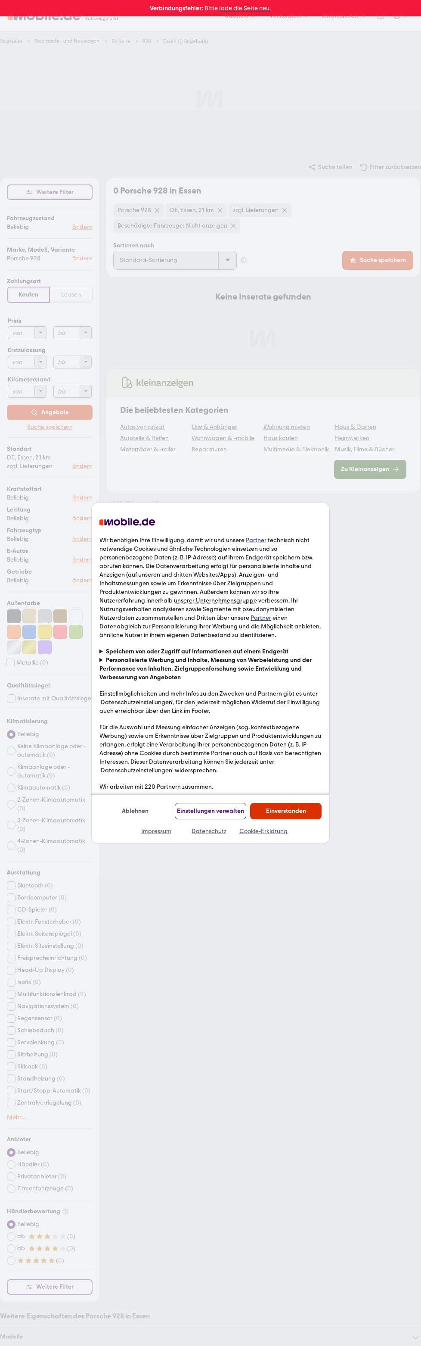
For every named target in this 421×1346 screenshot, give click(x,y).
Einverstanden (286, 811)
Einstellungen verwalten (210, 811)
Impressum (156, 831)
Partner (256, 540)
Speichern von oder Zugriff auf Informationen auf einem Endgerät (197, 651)
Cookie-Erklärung (263, 831)
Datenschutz (209, 831)
